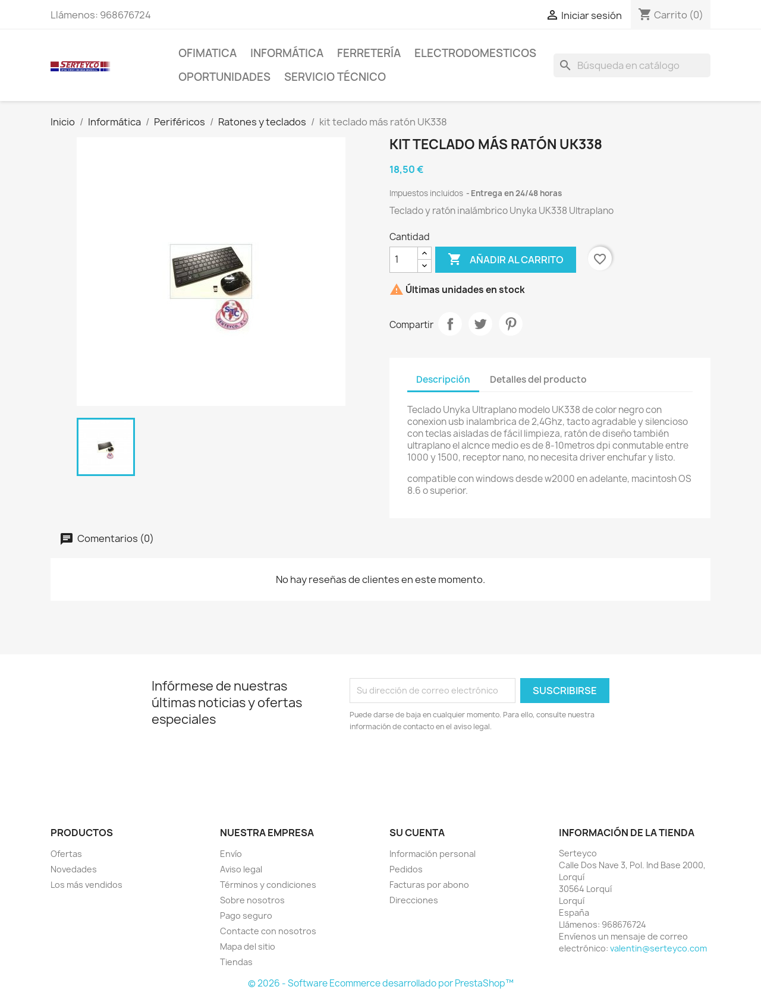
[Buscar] (632, 65)
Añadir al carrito (506, 259)
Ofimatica (207, 53)
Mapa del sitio (247, 946)
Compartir (450, 324)
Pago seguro (246, 915)
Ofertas (66, 853)
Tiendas (236, 962)
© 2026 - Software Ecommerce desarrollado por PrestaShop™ (381, 983)
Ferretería (369, 53)
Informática (286, 53)
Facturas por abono (429, 884)
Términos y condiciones (268, 884)
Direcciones (413, 900)
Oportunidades (224, 77)
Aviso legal (241, 869)
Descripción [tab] (443, 379)
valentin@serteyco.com (658, 948)
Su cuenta (417, 832)
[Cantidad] (403, 260)
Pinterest (511, 324)
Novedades (74, 869)
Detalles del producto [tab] (538, 379)
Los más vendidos (86, 884)
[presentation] (449, 765)
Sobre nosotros (252, 900)
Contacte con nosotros (268, 931)
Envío (231, 853)
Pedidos (406, 869)
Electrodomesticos (475, 53)
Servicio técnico (335, 77)
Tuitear (480, 324)
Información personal (432, 853)
